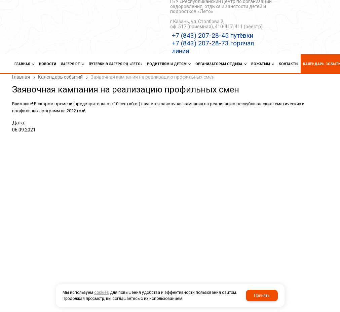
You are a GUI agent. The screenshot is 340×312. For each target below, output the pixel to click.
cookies (101, 292)
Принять (262, 295)
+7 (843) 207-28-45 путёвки (212, 35)
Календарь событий (60, 77)
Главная (21, 77)
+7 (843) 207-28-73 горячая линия (213, 47)
